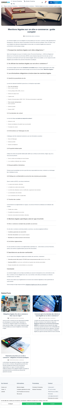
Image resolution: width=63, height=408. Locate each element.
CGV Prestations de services (23, 391)
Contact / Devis (54, 2)
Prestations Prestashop (37, 387)
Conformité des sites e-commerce (26, 6)
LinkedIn (3, 391)
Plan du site (19, 393)
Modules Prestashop (29, 1)
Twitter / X (3, 389)
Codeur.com (4, 387)
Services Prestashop (16, 1)
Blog (13, 4)
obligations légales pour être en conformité (36, 284)
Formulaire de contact (53, 398)
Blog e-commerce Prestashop (11, 6)
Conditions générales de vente (23, 389)
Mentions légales (20, 387)
